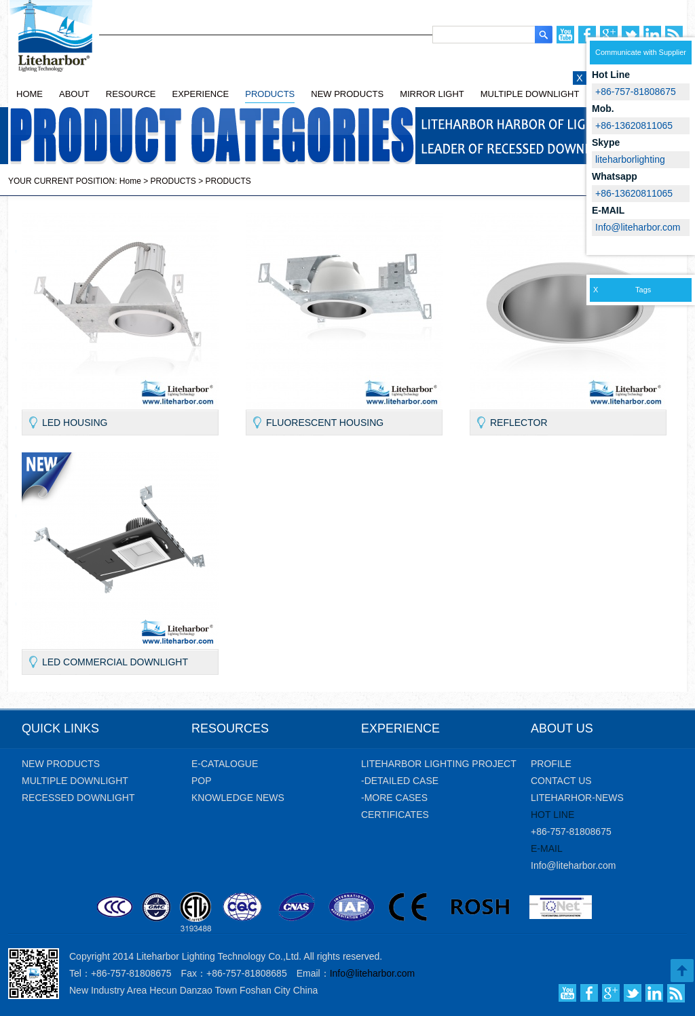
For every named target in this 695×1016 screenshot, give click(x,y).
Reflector (519, 422)
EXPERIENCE (200, 94)
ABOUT (74, 94)
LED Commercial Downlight (115, 662)
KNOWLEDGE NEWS (237, 797)
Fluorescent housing (324, 422)
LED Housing (74, 422)
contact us (561, 780)
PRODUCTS (270, 94)
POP (201, 780)
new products (61, 763)
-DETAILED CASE (399, 780)
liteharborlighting (630, 159)
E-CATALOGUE (224, 763)
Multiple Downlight (75, 780)
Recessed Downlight (78, 797)
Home (130, 181)
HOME (29, 94)
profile (551, 763)
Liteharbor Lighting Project (438, 763)
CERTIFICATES (395, 814)
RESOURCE (131, 94)
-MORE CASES (394, 797)
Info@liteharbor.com (573, 865)
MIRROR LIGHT (432, 94)
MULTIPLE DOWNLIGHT (530, 94)
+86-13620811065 (634, 193)
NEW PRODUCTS (347, 94)
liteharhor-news (577, 797)
